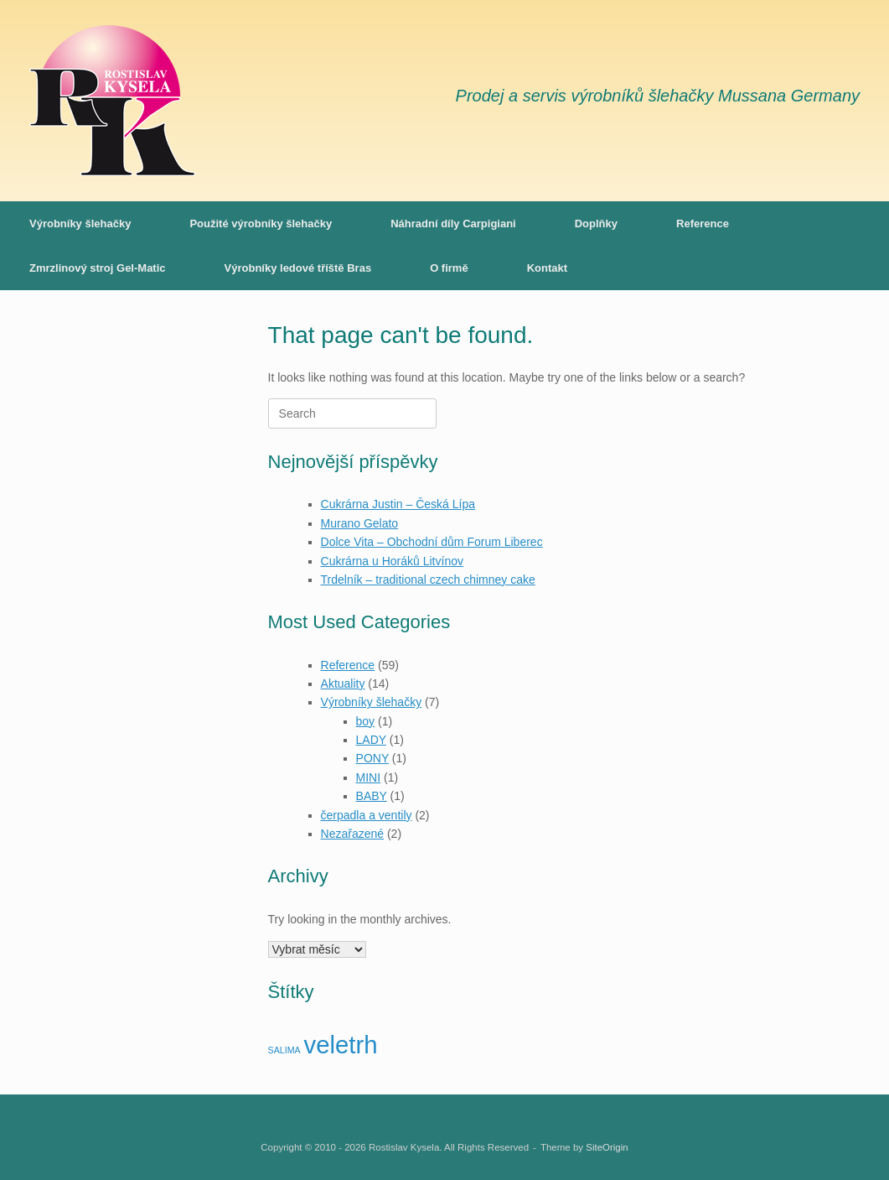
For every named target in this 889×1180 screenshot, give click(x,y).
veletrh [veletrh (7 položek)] (341, 1044)
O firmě (449, 268)
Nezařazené (353, 833)
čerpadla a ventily (366, 815)
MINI (368, 777)
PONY (372, 758)
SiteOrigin (607, 1147)
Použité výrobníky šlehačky (260, 223)
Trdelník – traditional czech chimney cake (428, 579)
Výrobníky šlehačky (80, 223)
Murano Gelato (360, 523)
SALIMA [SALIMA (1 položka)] (284, 1050)
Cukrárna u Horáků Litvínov (392, 561)
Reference (702, 223)
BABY (371, 796)
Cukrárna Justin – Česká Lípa (398, 504)
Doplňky (596, 223)
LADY (371, 739)
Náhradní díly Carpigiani (453, 223)
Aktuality (343, 683)
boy (365, 721)
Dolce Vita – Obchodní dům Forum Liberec (432, 541)
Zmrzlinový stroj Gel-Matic (97, 268)
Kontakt (547, 268)
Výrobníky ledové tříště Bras (298, 268)
